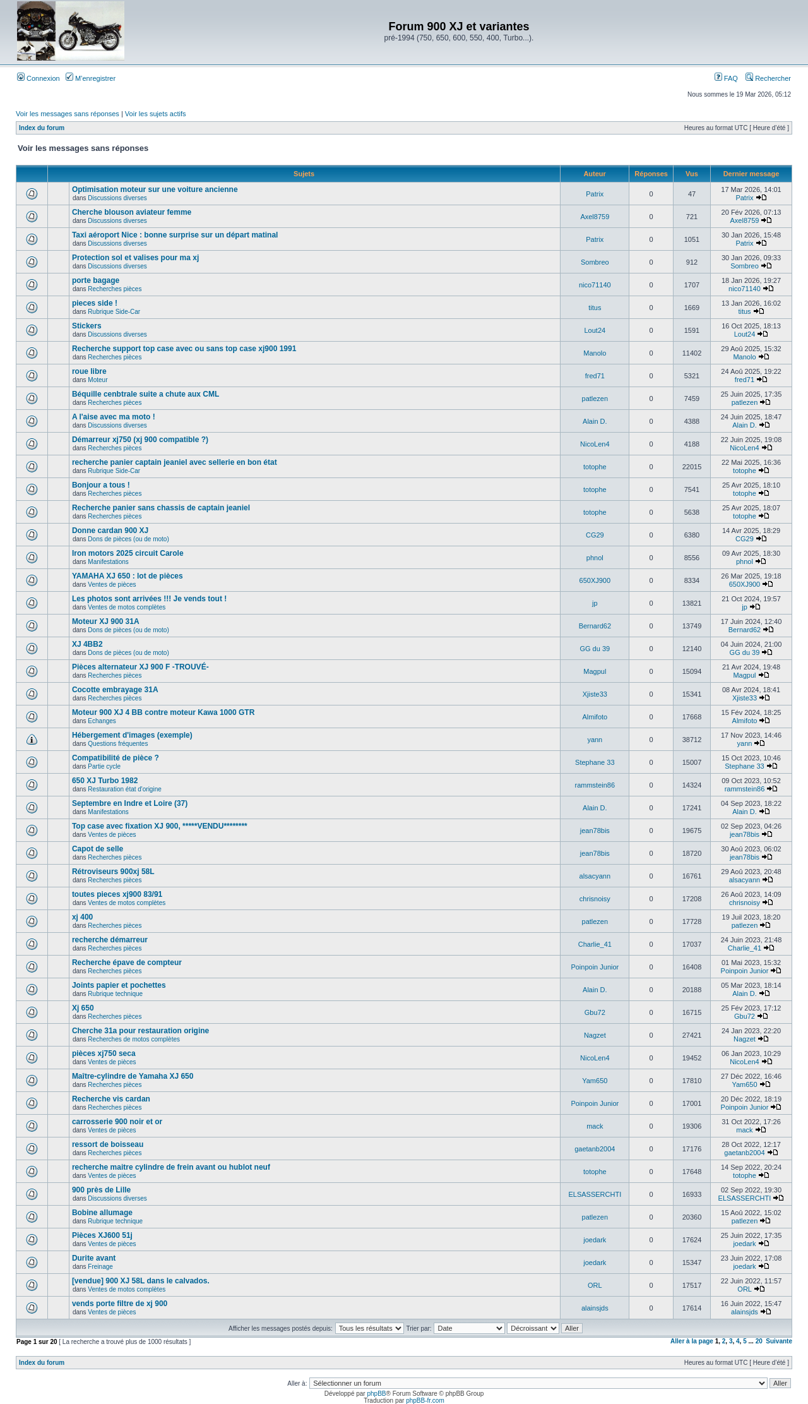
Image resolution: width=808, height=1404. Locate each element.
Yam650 (594, 1080)
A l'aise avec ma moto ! (113, 416)
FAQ (726, 78)
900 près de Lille (101, 1189)
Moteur (97, 379)
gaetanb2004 (594, 1149)
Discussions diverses (117, 198)
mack (594, 1126)
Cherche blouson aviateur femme (131, 212)
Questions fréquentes (118, 743)
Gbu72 (595, 1012)
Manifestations (108, 561)
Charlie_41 (595, 944)
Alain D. (595, 421)
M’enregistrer (91, 78)
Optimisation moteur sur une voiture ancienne (155, 189)
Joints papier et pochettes (119, 985)
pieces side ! (94, 303)
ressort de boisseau (107, 1144)
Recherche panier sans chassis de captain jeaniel (161, 507)
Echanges (102, 720)
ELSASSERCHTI (594, 1194)
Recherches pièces (114, 288)
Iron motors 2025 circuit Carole (128, 553)
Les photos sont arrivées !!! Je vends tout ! (149, 598)
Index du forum (41, 127)
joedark (594, 1240)
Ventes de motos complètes (126, 607)
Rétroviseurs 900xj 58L (113, 871)
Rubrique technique (115, 993)
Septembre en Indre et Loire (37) (129, 803)
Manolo (594, 353)
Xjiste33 (595, 694)
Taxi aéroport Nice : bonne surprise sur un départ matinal (175, 235)
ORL (595, 1285)
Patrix (594, 194)
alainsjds (595, 1308)
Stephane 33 (594, 762)
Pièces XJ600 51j (102, 1235)
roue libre (89, 371)
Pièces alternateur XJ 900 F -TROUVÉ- (140, 667)
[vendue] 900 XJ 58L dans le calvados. (141, 1280)
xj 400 (82, 917)
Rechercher (768, 78)
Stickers (87, 325)
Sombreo (595, 262)
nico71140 (595, 285)
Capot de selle (97, 848)
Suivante (779, 1341)
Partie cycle (104, 766)
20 (759, 1341)
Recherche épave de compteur (127, 962)
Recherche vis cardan (111, 1099)
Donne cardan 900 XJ (110, 530)
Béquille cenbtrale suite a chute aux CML (145, 394)
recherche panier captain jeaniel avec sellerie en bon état (174, 462)
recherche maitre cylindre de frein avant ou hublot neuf (171, 1167)
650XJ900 (595, 580)
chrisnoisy (594, 899)
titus (594, 307)
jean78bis (595, 830)
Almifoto (594, 717)
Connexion (38, 78)
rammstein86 (595, 785)
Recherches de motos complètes (134, 1039)
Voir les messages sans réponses (67, 113)
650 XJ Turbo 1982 (105, 780)
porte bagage (95, 280)
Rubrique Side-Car (114, 311)
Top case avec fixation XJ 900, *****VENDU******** (159, 826)
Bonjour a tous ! (101, 485)
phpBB (376, 1393)
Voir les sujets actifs (155, 113)
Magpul (594, 671)
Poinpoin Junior (595, 967)
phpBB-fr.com (425, 1400)
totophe (595, 467)
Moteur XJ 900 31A (106, 621)
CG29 (595, 535)
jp (595, 603)
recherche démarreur (110, 939)
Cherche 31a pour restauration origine (140, 1030)
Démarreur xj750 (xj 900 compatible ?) (140, 439)
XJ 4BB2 (87, 644)
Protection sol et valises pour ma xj (135, 257)
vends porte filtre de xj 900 (119, 1303)
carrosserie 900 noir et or (117, 1121)
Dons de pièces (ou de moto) (128, 539)
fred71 (595, 376)
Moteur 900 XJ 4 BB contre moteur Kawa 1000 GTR (163, 712)
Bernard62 (595, 626)
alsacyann (595, 876)
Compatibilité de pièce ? (115, 757)
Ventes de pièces (112, 584)
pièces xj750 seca (104, 1053)
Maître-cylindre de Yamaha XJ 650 (133, 1076)
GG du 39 (594, 648)
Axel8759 (594, 216)
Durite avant (94, 1258)
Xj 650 (83, 1008)
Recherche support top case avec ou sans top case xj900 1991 (184, 348)
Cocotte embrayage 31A (115, 689)
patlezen (595, 398)
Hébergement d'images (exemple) (132, 735)
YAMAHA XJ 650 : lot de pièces (127, 576)
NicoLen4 (594, 444)
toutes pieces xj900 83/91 (117, 894)
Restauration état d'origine (124, 789)
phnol (594, 557)
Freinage (100, 1266)
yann (594, 739)
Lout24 (594, 330)
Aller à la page (691, 1341)
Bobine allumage (102, 1212)
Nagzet (595, 1035)
